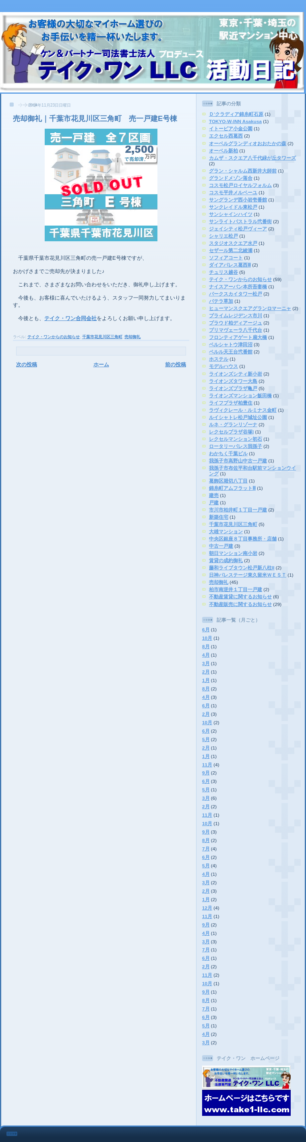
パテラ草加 (221, 301)
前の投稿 (175, 364)
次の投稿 (26, 364)
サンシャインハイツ (230, 214)
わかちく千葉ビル (228, 453)
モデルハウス (223, 366)
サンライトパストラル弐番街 (240, 221)
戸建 (214, 502)
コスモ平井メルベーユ (233, 192)
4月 (206, 654)
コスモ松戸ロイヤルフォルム (240, 185)
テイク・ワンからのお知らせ (53, 337)
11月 (207, 764)
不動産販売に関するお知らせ (240, 604)
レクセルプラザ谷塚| (231, 431)
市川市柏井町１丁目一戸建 (238, 509)
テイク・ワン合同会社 (70, 318)
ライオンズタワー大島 (233, 381)
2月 (206, 671)
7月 (206, 848)
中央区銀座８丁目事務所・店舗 (243, 538)
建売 (214, 495)
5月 (206, 739)
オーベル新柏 (223, 150)
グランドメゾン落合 (230, 178)
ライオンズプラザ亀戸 (233, 388)
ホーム (101, 364)
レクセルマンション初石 (235, 439)
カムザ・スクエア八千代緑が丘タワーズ (252, 157)
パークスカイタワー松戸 (235, 293)
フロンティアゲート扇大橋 (238, 337)
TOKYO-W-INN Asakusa (235, 121)
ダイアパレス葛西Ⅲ (230, 264)
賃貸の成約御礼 (226, 560)
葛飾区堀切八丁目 (228, 480)
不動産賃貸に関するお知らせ (240, 596)
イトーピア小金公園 (230, 128)
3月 (206, 663)
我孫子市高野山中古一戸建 (238, 460)
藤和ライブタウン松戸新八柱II (242, 567)
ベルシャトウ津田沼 (230, 344)
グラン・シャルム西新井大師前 (243, 170)
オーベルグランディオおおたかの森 (247, 143)
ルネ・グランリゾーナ (233, 424)
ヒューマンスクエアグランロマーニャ (250, 308)
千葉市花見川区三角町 (102, 337)
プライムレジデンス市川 (235, 315)
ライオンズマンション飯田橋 (240, 395)
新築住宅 (218, 517)
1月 (206, 680)
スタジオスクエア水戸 (233, 243)
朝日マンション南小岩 (233, 553)
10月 (207, 638)
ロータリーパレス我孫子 (235, 446)
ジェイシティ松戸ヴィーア (238, 228)
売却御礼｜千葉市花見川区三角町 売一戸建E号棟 (95, 119)
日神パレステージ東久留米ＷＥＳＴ (247, 574)
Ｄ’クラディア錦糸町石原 (236, 114)
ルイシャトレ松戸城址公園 (238, 417)
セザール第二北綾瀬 (230, 250)
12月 (207, 907)
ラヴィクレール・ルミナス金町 (243, 410)
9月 (206, 772)
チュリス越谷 (223, 272)
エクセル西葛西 (226, 135)
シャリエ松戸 (223, 235)
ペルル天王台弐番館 (230, 351)
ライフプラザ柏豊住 (230, 402)
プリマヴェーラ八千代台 (235, 330)
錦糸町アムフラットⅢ (232, 488)
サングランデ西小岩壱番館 (238, 199)
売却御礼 (132, 337)
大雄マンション (226, 531)
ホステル (218, 358)
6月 (206, 629)
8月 (206, 646)
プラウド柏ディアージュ (235, 322)
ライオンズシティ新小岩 (235, 373)
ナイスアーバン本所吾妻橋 (238, 286)
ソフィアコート (226, 257)
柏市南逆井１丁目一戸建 (235, 589)
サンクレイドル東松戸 (233, 207)
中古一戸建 (221, 545)
